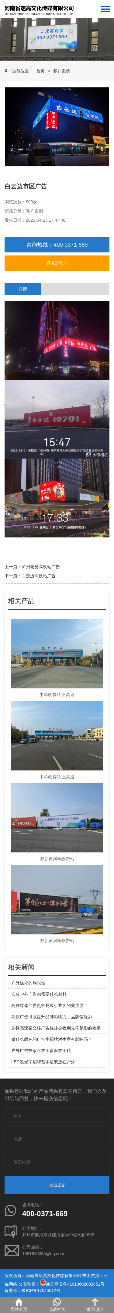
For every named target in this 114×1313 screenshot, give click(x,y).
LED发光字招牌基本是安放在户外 (43, 1061)
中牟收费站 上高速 (57, 776)
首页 (40, 71)
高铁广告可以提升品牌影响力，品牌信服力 (51, 1016)
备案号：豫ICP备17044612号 (32, 1290)
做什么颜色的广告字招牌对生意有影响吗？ (51, 1039)
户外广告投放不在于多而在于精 (41, 1050)
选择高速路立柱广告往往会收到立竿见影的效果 (56, 1028)
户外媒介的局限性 (28, 982)
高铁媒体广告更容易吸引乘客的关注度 (47, 1005)
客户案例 (61, 71)
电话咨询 (56, 1305)
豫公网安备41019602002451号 (75, 1284)
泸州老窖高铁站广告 (41, 566)
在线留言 (57, 263)
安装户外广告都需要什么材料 (39, 994)
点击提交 (57, 1185)
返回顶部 (94, 1305)
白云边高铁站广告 (39, 575)
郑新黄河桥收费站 (57, 858)
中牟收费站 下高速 (57, 694)
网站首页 (18, 1305)
